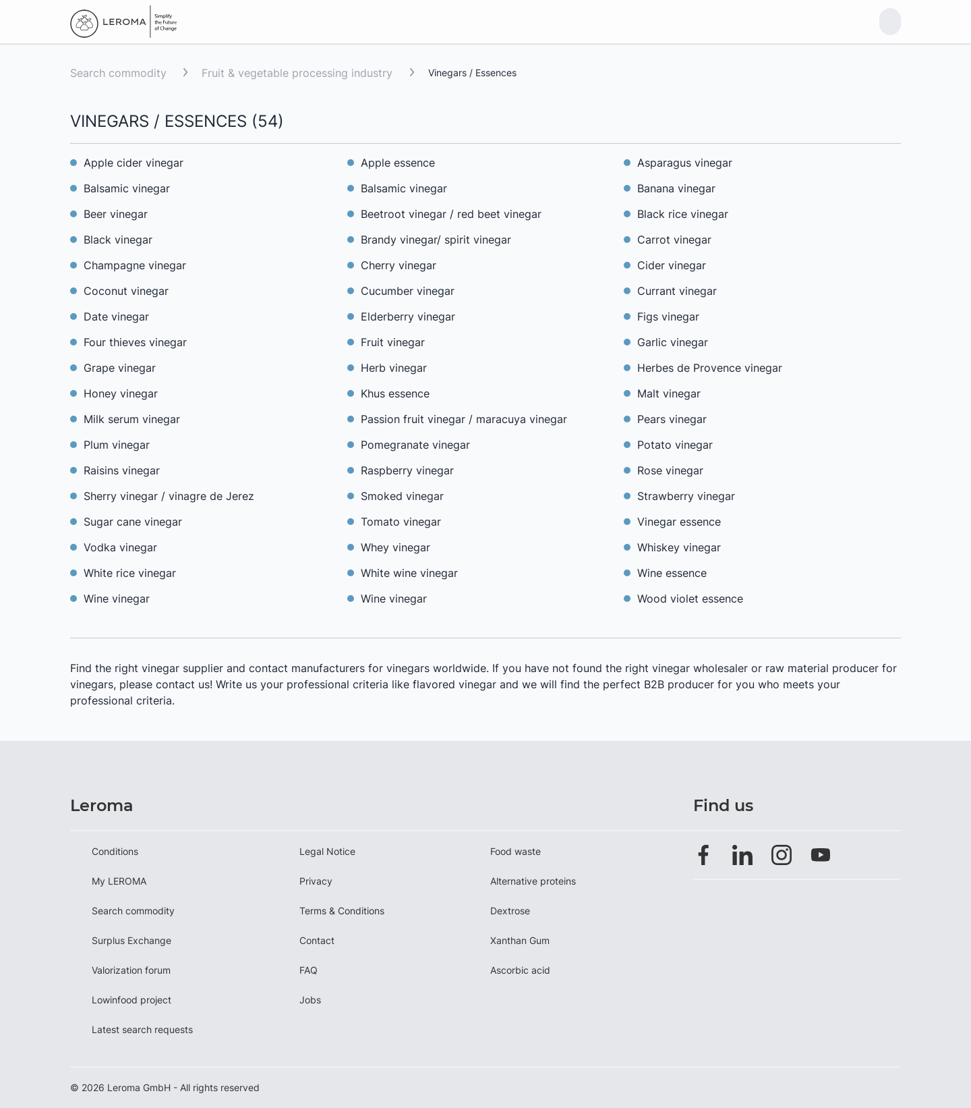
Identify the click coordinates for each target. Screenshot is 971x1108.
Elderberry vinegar (408, 316)
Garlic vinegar (672, 342)
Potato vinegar (675, 444)
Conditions (115, 851)
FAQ (308, 970)
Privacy (315, 881)
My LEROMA (119, 881)
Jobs (310, 999)
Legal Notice (327, 851)
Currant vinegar (677, 291)
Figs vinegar (668, 316)
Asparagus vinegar (684, 162)
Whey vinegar (395, 547)
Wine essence (672, 573)
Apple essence (398, 162)
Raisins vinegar (122, 470)
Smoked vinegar (402, 496)
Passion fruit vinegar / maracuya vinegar (464, 419)
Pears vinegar (672, 419)
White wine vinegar (409, 573)
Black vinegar (120, 239)
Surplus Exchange (131, 940)
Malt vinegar (669, 393)
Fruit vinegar (393, 342)
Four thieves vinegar (135, 342)
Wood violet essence (690, 598)
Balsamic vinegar (127, 188)
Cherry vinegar (398, 265)
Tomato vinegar (401, 521)
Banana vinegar (676, 188)
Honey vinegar (121, 393)
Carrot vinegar (674, 239)
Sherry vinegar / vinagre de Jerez (169, 496)
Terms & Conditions (341, 910)
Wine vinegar (117, 598)
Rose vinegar (670, 470)
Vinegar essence (679, 521)
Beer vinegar (116, 214)
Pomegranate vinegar (415, 444)
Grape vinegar (120, 368)
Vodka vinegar (120, 547)
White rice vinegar (130, 573)
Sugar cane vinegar (133, 521)
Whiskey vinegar (679, 547)
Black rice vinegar (682, 214)
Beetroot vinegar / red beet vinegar (451, 214)
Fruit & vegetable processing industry (299, 73)
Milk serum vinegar (132, 419)
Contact (316, 940)
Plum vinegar (117, 444)
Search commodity (118, 73)
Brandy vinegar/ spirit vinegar (436, 239)
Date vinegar (116, 316)
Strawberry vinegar (686, 496)
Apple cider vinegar (133, 162)
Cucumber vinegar (407, 291)
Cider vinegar (671, 265)
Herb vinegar (394, 368)
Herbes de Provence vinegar (709, 368)
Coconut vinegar (126, 291)
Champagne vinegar (135, 265)
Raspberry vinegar (407, 470)
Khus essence (395, 393)
